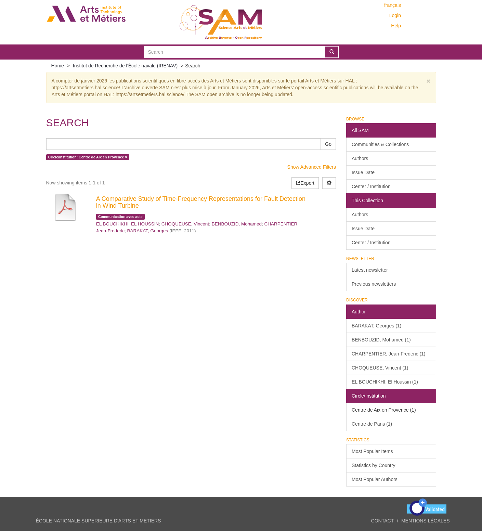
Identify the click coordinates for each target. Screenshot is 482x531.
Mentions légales (425, 520)
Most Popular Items (372, 451)
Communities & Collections (380, 144)
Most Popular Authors (375, 479)
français (392, 5)
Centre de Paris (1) (372, 424)
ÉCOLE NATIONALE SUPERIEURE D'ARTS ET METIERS (98, 520)
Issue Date (363, 172)
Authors (360, 158)
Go (328, 144)
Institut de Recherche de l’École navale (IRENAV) (125, 65)
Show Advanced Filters (311, 167)
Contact (382, 520)
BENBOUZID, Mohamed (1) (381, 339)
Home (57, 65)
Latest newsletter (370, 270)
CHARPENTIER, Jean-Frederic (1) (389, 354)
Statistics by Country (373, 465)
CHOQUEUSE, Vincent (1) (380, 368)
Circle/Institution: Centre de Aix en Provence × (87, 157)
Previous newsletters (374, 284)
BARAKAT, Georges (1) (376, 325)
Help (396, 25)
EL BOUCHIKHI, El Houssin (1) (385, 382)
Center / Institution (371, 186)
